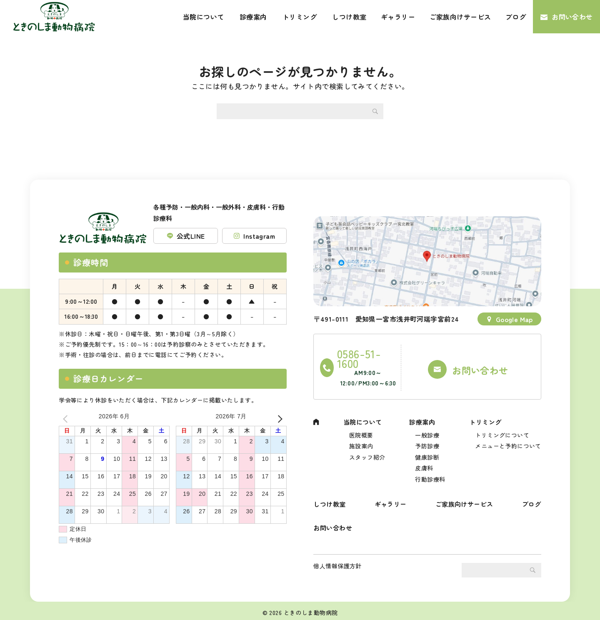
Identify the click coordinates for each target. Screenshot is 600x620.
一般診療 (427, 418)
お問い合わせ (572, 17)
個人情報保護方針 (337, 562)
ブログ (515, 17)
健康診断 (427, 442)
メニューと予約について (508, 430)
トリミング (299, 17)
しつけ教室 (349, 17)
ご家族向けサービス (460, 17)
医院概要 (361, 418)
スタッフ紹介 (367, 442)
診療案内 (253, 17)
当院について (203, 17)
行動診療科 (430, 467)
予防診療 (427, 430)
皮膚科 (424, 455)
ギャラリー (398, 17)
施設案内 (361, 430)
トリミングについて (502, 418)
